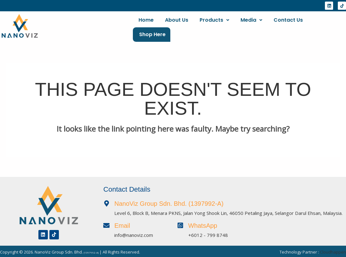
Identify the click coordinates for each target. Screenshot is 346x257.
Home (146, 26)
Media (251, 26)
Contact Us (288, 26)
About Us (176, 26)
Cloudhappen (333, 250)
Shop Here (328, 26)
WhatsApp (202, 223)
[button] (214, 26)
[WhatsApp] (180, 223)
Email (122, 223)
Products (214, 26)
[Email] (106, 223)
